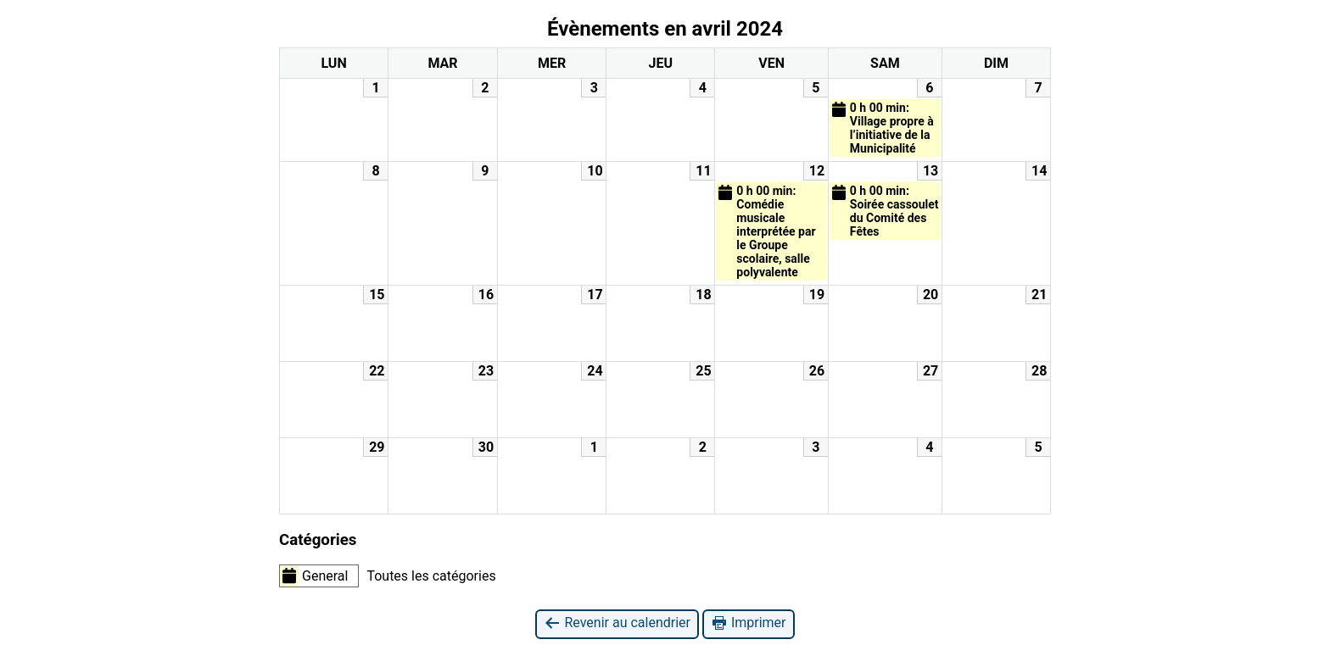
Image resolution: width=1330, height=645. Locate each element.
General (314, 575)
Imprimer (748, 623)
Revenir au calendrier (617, 623)
